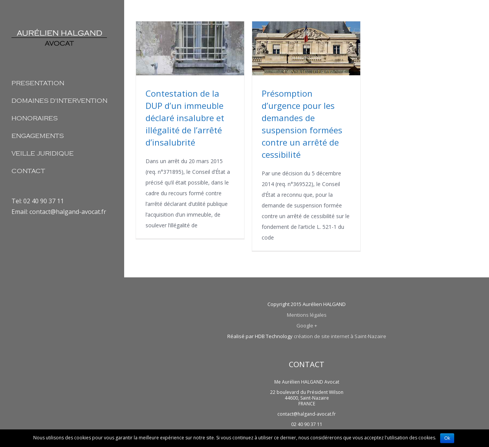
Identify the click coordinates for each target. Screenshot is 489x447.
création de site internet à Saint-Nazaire (340, 336)
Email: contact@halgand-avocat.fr (58, 211)
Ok (447, 438)
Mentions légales (307, 314)
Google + (306, 325)
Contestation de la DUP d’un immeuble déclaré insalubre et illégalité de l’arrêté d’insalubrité (185, 117)
